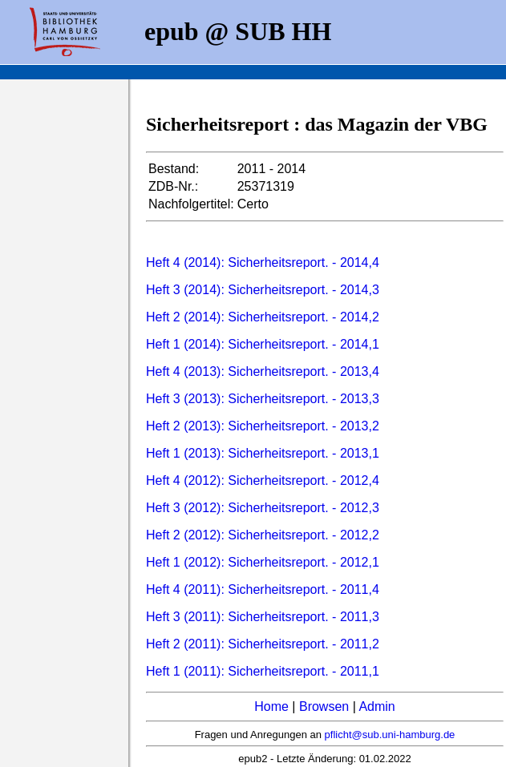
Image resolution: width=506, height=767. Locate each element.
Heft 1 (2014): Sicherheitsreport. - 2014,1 (262, 344)
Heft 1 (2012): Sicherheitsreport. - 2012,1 (262, 562)
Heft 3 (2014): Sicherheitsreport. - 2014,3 (262, 290)
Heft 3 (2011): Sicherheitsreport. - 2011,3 (262, 617)
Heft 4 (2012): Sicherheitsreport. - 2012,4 (262, 480)
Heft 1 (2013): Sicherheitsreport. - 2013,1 (262, 453)
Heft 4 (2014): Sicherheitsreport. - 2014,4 (262, 262)
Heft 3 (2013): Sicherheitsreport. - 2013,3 (262, 399)
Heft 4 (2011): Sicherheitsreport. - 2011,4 (262, 589)
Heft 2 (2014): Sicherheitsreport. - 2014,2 (262, 317)
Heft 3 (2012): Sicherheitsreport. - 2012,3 (262, 508)
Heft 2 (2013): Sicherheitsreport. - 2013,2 (262, 426)
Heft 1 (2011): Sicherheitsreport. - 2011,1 (262, 671)
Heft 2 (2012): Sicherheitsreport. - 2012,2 (262, 535)
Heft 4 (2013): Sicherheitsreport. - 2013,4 (262, 371)
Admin (376, 706)
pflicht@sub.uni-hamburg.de (390, 735)
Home (271, 706)
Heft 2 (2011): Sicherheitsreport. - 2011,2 (262, 644)
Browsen (324, 706)
